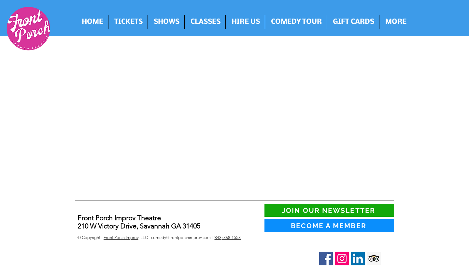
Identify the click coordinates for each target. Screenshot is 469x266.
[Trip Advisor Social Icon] (374, 258)
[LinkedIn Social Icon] (358, 258)
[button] (245, 22)
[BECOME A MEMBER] (329, 225)
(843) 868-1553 (227, 237)
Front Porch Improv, (121, 237)
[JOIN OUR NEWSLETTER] (329, 210)
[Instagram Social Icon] (342, 258)
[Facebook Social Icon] (326, 258)
